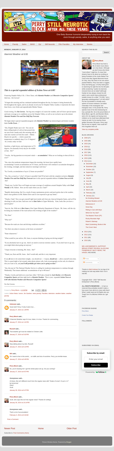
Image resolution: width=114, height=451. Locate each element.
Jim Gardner (28, 293)
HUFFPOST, (102, 246)
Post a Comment (13, 419)
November (89, 166)
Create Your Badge (87, 315)
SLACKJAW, (105, 248)
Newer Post (9, 428)
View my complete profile (90, 129)
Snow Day (89, 207)
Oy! (39, 44)
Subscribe (95, 365)
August (88, 175)
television (52, 293)
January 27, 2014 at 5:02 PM (19, 334)
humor (21, 293)
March (88, 190)
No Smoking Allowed (92, 198)
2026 (86, 138)
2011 (86, 237)
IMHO (32, 44)
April (87, 187)
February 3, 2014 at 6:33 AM (19, 415)
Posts (86, 259)
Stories (89, 44)
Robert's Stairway (91, 221)
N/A (11, 353)
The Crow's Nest (91, 227)
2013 (86, 231)
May (87, 184)
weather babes (60, 293)
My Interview (78, 44)
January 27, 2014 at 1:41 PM (19, 322)
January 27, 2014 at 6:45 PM (19, 359)
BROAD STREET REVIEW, (91, 248)
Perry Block (14, 316)
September (90, 172)
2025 (86, 141)
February (89, 193)
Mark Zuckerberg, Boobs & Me (96, 224)
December (89, 164)
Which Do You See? (92, 213)
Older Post (72, 428)
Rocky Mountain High (93, 218)
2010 (86, 240)
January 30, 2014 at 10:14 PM (20, 402)
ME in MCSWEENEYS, (90, 246)
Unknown (13, 304)
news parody (37, 293)
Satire (24, 44)
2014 (86, 161)
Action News (13, 293)
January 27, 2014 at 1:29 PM (19, 310)
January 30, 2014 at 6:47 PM (19, 390)
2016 (86, 155)
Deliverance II (90, 204)
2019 (86, 146)
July (87, 178)
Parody (15, 44)
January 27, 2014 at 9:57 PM (19, 371)
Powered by (96, 372)
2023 (86, 143)
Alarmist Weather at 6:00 (94, 201)
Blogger (68, 442)
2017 (86, 152)
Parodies (45, 293)
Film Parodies (64, 44)
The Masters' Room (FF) (94, 215)
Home (6, 44)
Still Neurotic (50, 44)
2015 (86, 158)
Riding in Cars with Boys (94, 210)
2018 (86, 149)
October (89, 169)
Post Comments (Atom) (21, 433)
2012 (86, 234)
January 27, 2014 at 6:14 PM (19, 347)
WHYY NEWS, (97, 250)
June (88, 181)
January (89, 196)
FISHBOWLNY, (87, 250)
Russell (12, 329)
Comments (87, 262)
